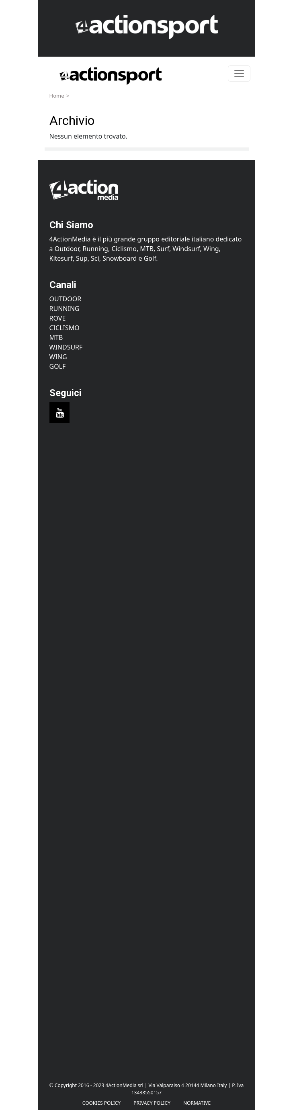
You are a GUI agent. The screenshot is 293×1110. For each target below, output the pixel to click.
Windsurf (66, 347)
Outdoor (65, 298)
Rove (57, 318)
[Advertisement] (146, 508)
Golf (57, 366)
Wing (58, 356)
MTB (56, 337)
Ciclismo (64, 327)
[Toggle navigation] (239, 73)
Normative (197, 1103)
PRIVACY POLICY (151, 1103)
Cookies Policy (101, 1103)
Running (64, 308)
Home (56, 95)
